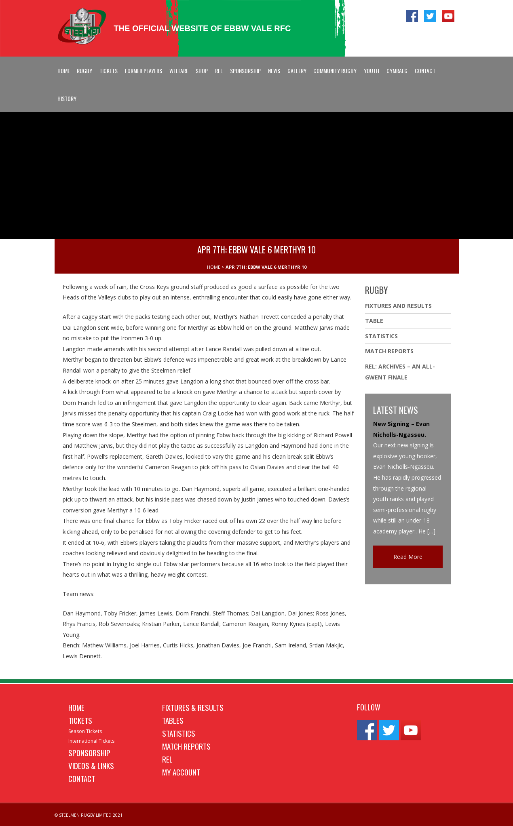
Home (63, 70)
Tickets (108, 70)
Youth (371, 70)
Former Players (143, 70)
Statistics (381, 336)
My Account (181, 772)
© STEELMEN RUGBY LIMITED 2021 (88, 815)
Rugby (84, 70)
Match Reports (389, 351)
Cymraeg (396, 70)
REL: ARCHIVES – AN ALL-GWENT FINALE (400, 371)
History (66, 98)
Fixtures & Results (193, 707)
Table (374, 320)
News (274, 70)
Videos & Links (91, 765)
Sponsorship (245, 70)
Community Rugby (335, 70)
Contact (425, 70)
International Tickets (91, 741)
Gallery (296, 70)
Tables (173, 720)
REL (219, 70)
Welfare (178, 70)
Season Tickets (85, 731)
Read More (407, 556)
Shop (202, 70)
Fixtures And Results (398, 306)
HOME (213, 267)
